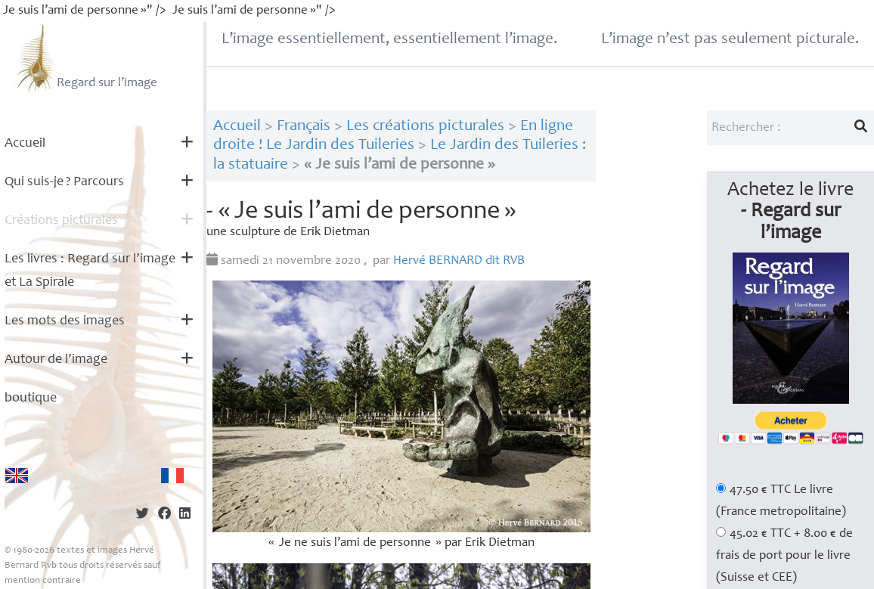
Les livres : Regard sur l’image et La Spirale (90, 271)
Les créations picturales (425, 127)
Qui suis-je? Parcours (64, 182)
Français (303, 127)
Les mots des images (65, 321)
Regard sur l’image (85, 58)
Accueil (25, 143)
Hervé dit (459, 261)
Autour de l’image (56, 360)
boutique (31, 398)
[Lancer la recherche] (861, 127)
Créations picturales (61, 221)
